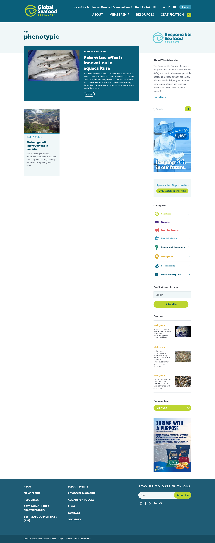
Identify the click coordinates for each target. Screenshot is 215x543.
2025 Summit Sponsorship (172, 190)
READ (89, 94)
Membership (119, 14)
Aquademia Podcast (122, 7)
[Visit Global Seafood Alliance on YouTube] (174, 7)
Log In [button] (185, 7)
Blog (137, 7)
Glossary (74, 519)
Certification (172, 14)
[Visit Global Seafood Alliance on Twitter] (164, 7)
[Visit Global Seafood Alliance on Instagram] (154, 7)
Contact (146, 7)
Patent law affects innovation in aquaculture (103, 63)
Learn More (160, 97)
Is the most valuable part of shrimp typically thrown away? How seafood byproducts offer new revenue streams (162, 358)
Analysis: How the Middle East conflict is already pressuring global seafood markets (162, 333)
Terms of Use (86, 539)
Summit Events (81, 7)
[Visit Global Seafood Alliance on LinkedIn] (169, 7)
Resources (145, 14)
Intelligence (159, 325)
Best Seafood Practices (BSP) (40, 518)
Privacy (76, 539)
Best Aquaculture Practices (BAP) (36, 508)
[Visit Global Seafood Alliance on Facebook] (159, 7)
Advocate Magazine (101, 7)
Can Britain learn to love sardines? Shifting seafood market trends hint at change (162, 383)
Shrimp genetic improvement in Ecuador (37, 146)
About (97, 14)
